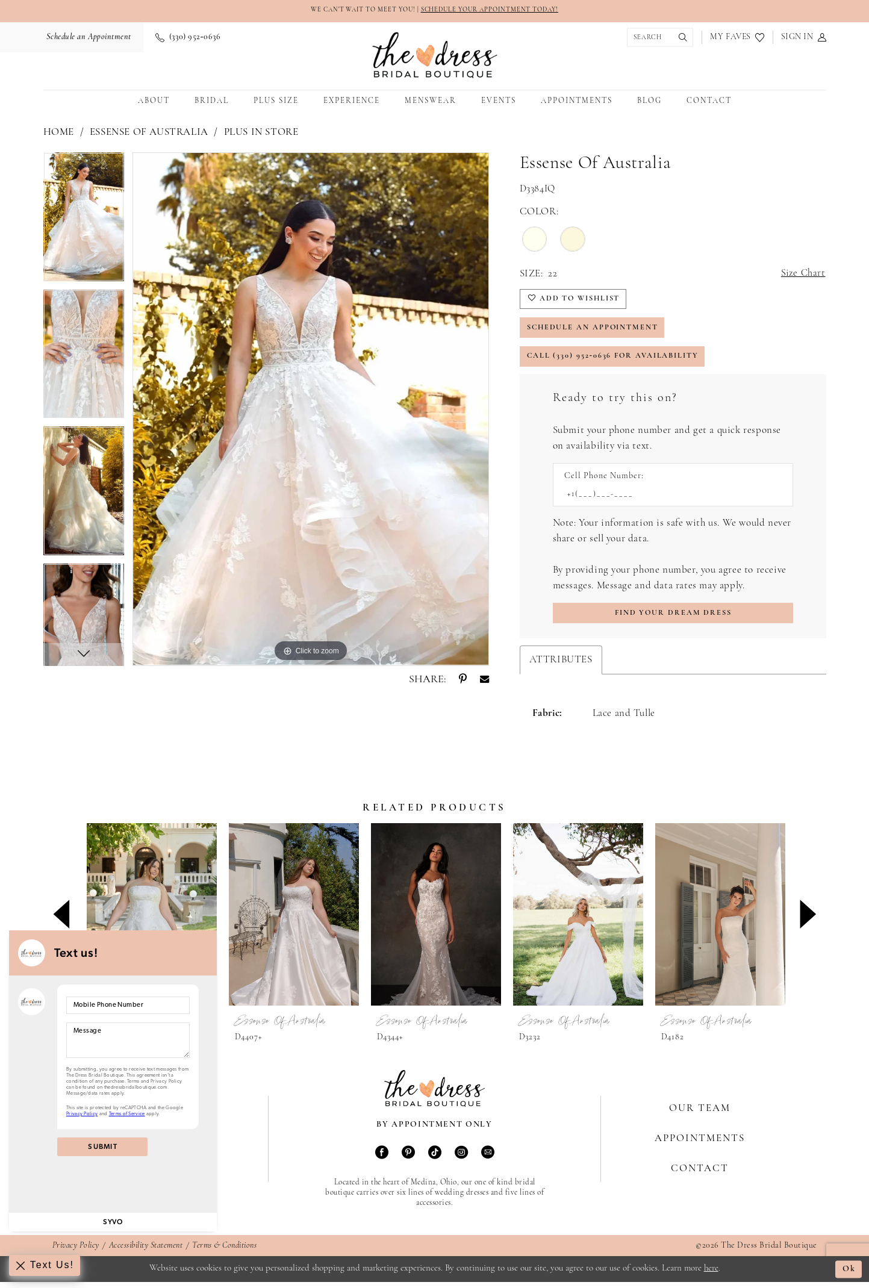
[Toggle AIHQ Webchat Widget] (45, 1265)
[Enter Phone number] (667, 499)
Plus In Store (261, 133)
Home (58, 133)
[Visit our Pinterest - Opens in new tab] (408, 1160)
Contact (700, 1175)
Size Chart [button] (803, 274)
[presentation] (152, 921)
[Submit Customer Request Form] (673, 619)
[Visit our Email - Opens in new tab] (488, 1160)
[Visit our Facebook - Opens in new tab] (382, 1160)
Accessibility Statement (146, 1252)
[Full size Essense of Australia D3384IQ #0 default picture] (311, 409)
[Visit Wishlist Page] (737, 38)
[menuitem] (87, 38)
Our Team (699, 1115)
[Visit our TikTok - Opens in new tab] (435, 1160)
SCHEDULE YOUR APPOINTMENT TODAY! (494, 10)
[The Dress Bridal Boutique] (435, 55)
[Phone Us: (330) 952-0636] (187, 38)
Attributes (561, 666)
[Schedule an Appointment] (87, 38)
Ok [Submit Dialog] (849, 1275)
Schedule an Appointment (596, 330)
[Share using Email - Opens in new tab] (484, 680)
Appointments (700, 1145)
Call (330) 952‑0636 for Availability (616, 360)
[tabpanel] (83, 221)
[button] (804, 38)
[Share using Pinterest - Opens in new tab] (462, 679)
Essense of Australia (149, 133)
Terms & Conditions (224, 1252)
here (711, 1274)
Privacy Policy (75, 1252)
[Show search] (657, 38)
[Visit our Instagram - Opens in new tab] (461, 1160)
